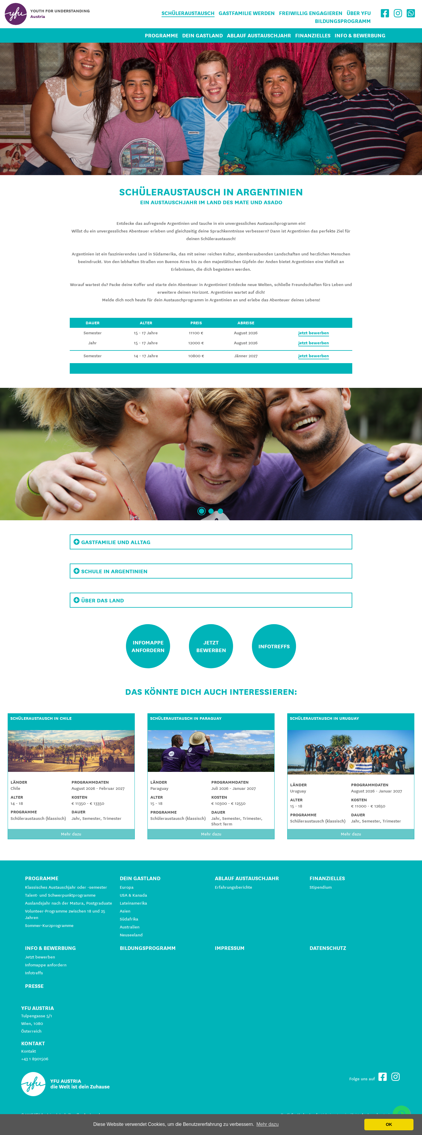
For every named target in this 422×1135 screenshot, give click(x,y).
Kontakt (28, 1051)
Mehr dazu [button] (267, 1124)
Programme (161, 35)
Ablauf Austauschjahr (259, 35)
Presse (34, 986)
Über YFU (359, 13)
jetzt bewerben (313, 333)
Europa (127, 887)
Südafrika (129, 919)
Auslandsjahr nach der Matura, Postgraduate (68, 903)
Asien (125, 911)
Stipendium (321, 887)
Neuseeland (131, 935)
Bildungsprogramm (343, 21)
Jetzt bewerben (40, 957)
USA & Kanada (133, 895)
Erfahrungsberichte (233, 887)
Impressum (230, 948)
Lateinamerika (133, 903)
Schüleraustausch (188, 13)
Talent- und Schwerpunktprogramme (60, 895)
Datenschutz (328, 948)
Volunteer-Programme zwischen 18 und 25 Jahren (65, 914)
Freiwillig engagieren (311, 13)
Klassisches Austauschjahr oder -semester (66, 887)
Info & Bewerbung (360, 35)
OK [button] (389, 1124)
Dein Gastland (202, 35)
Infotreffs (34, 973)
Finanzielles (312, 35)
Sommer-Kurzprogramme (49, 925)
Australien (129, 927)
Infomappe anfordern (46, 965)
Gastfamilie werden (247, 13)
